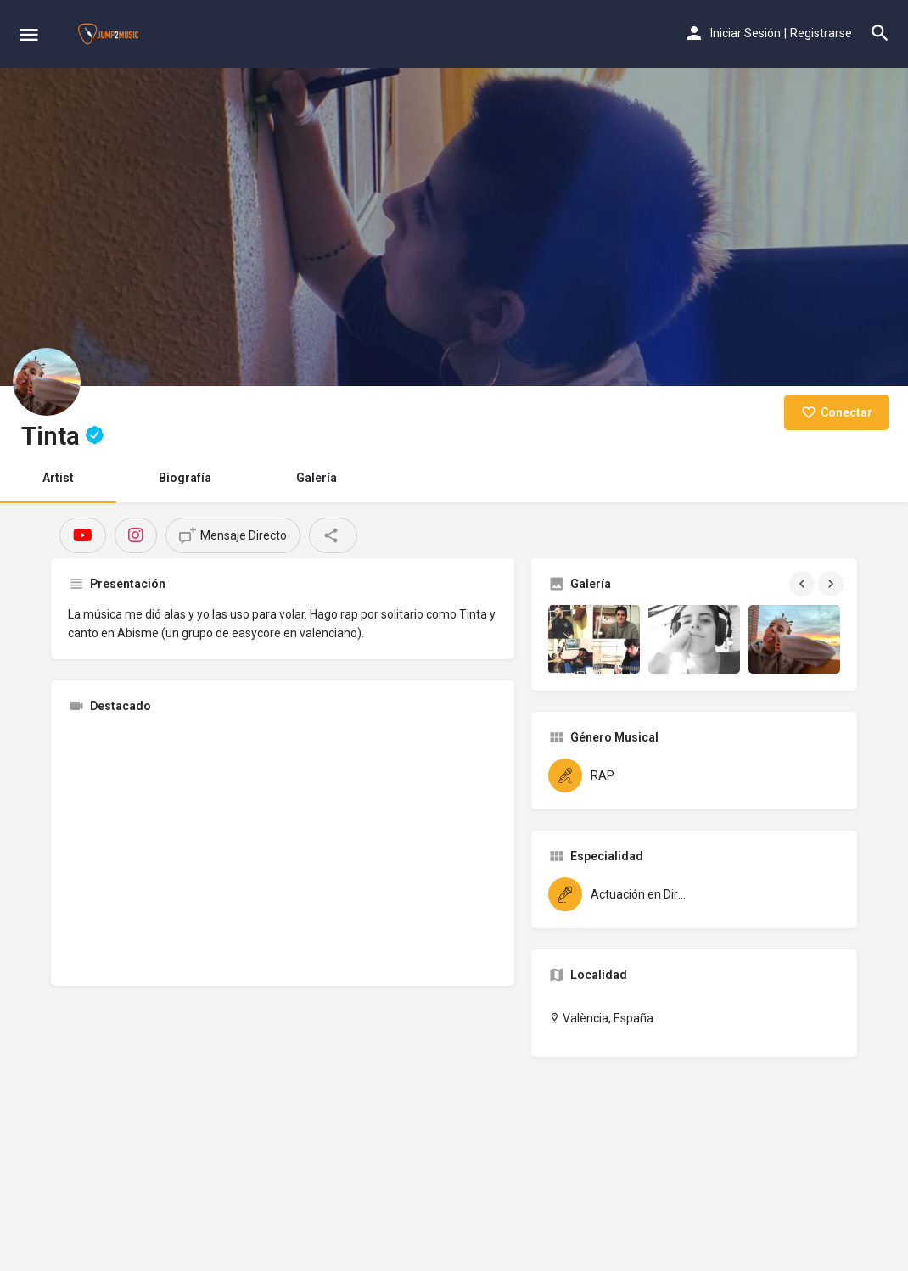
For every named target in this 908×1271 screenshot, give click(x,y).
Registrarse (821, 33)
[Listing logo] (47, 382)
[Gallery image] (594, 639)
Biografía (185, 477)
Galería (316, 477)
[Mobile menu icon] (29, 34)
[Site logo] (110, 34)
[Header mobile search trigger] (880, 33)
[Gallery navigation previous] (803, 583)
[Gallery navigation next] (832, 583)
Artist (58, 477)
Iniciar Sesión (745, 33)
